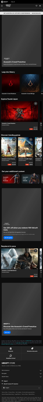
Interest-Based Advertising (8, 394)
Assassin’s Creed (4, 344)
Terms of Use (4, 392)
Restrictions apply (36, 13)
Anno (12, 344)
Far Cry (9, 344)
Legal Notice (18, 394)
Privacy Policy (12, 392)
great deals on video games (21, 342)
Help (13, 1)
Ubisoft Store (28, 340)
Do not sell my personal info (28, 392)
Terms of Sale (25, 394)
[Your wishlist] (36, 5)
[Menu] (1, 6)
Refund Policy (32, 394)
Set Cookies (18, 392)
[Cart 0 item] (40, 5)
